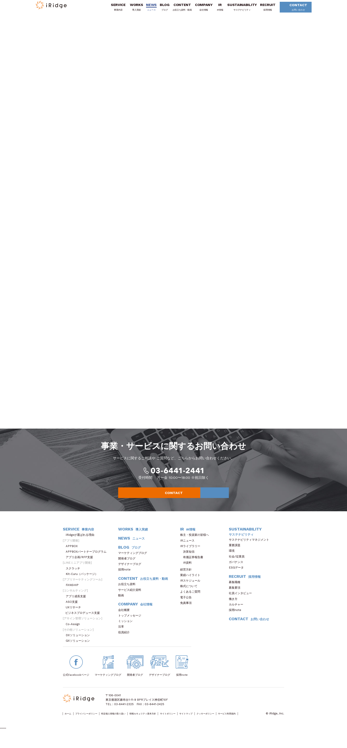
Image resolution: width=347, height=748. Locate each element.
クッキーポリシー (251, 721)
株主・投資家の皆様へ (196, 542)
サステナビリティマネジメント (250, 547)
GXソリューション (79, 648)
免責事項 (187, 610)
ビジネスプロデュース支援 (84, 620)
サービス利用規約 (74, 725)
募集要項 (236, 595)
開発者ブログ (126, 566)
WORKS (129, 9)
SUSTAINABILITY (236, 9)
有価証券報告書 (193, 565)
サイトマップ (225, 721)
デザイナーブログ (129, 571)
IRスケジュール (191, 588)
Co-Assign (75, 631)
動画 (122, 603)
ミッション (126, 628)
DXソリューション (79, 642)
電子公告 (187, 605)
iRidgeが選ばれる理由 (81, 542)
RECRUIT (261, 9)
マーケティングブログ (134, 560)
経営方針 (187, 577)
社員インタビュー (242, 601)
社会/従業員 (238, 564)
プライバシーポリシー (94, 721)
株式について (190, 593)
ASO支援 (73, 609)
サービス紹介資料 (131, 597)
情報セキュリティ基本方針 (168, 721)
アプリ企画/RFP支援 (81, 565)
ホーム (70, 721)
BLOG (158, 9)
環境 (233, 558)
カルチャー (237, 612)
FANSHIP (74, 592)
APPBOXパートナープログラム (87, 559)
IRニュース (188, 548)
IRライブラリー (191, 553)
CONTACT (290, 9)
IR (213, 9)
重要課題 (236, 552)
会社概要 (125, 617)
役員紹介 (125, 639)
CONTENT (175, 9)
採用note (124, 577)
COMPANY (197, 9)
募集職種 (237, 589)
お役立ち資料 (128, 591)
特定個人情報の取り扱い (130, 721)
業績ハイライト (191, 582)
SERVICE (111, 9)
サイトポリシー (201, 721)
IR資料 (187, 570)
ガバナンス (237, 569)
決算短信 (189, 559)
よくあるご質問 (191, 599)
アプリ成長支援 (77, 603)
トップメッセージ (131, 623)
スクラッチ (74, 576)
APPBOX (73, 553)
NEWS (145, 9)
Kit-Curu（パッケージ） (83, 581)
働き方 (234, 606)
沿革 (122, 634)
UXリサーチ (75, 614)
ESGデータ (238, 575)
